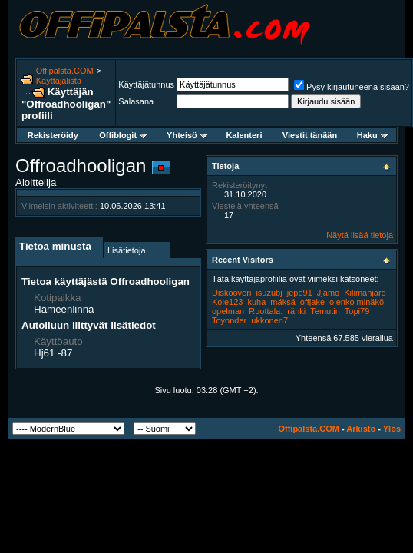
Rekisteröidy (53, 135)
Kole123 (227, 301)
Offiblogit (123, 135)
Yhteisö (187, 135)
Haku (372, 135)
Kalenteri (244, 135)
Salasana (136, 101)
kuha (256, 301)
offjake (312, 301)
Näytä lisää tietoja (359, 235)
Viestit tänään (309, 135)
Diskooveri (231, 292)
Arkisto (360, 428)
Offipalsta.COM (65, 70)
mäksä (282, 301)
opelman (228, 311)
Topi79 (357, 311)
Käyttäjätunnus (146, 84)
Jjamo (328, 292)
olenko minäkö (356, 301)
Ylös (392, 428)
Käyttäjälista (58, 80)
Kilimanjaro (364, 292)
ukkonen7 (269, 320)
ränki (296, 311)
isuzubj (269, 292)
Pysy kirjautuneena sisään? (351, 86)
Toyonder (229, 320)
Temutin (325, 311)
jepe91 (299, 292)
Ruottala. (265, 311)
